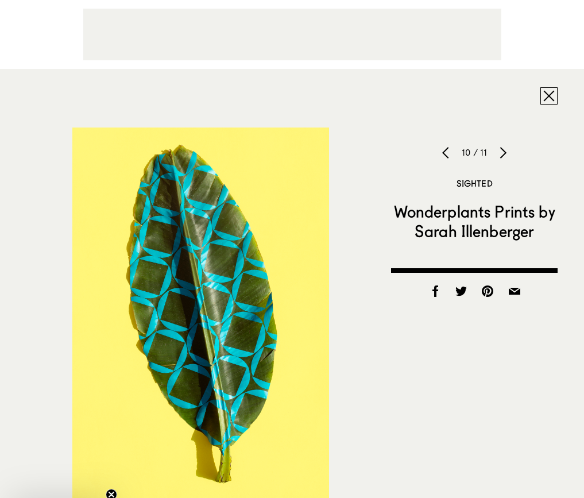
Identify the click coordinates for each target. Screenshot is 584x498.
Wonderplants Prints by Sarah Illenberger (474, 221)
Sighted (475, 183)
